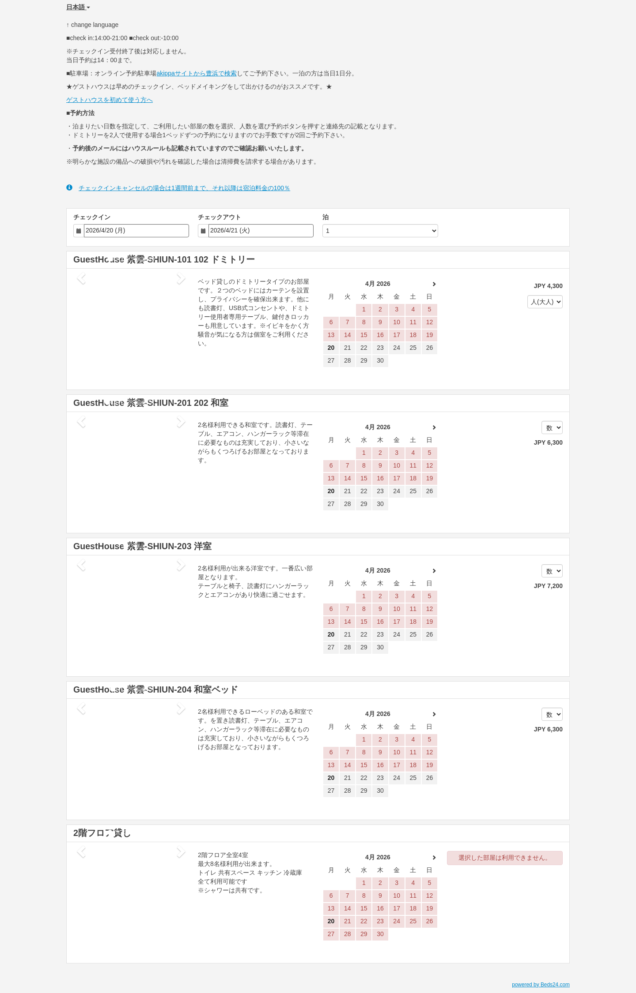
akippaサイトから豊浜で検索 (196, 73)
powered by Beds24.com (541, 985)
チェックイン (91, 217)
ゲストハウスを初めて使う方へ (109, 99)
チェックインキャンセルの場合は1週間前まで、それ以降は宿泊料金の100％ (178, 187)
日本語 (78, 7)
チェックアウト (219, 217)
